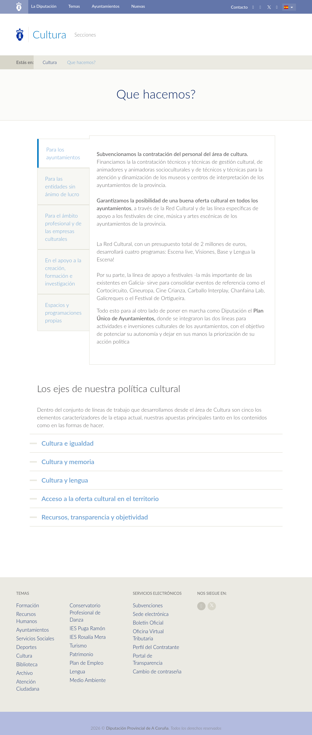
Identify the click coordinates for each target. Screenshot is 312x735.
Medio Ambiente (88, 680)
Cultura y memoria (68, 462)
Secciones (85, 35)
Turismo (78, 645)
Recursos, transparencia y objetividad (95, 517)
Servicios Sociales (35, 638)
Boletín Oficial (148, 622)
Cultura (50, 62)
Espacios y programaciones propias (63, 313)
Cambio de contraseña (157, 671)
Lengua (77, 671)
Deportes (26, 647)
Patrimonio (81, 654)
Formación (27, 605)
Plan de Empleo (86, 663)
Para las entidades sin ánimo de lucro (62, 186)
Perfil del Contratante (156, 647)
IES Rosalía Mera (88, 637)
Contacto (239, 7)
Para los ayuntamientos (63, 153)
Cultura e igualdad (68, 443)
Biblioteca (26, 664)
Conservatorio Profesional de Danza (85, 612)
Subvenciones (148, 605)
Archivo (24, 673)
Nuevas (138, 6)
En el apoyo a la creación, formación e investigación (63, 272)
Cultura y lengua (65, 480)
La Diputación (43, 6)
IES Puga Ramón (87, 628)
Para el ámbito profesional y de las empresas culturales (63, 227)
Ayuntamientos (106, 6)
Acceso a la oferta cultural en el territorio (100, 498)
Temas (74, 6)
